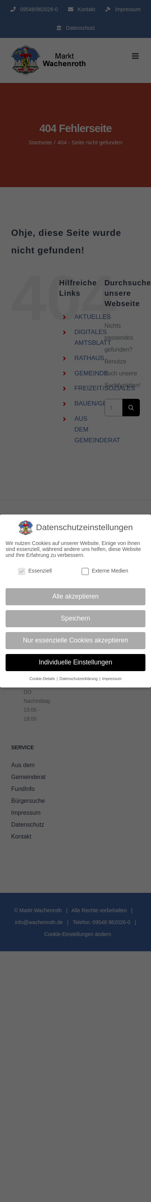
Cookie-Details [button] (42, 678)
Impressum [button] (112, 678)
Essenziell (35, 571)
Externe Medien (104, 571)
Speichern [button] (75, 618)
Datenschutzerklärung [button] (79, 678)
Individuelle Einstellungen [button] (75, 662)
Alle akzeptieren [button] (75, 596)
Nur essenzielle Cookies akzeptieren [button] (75, 640)
